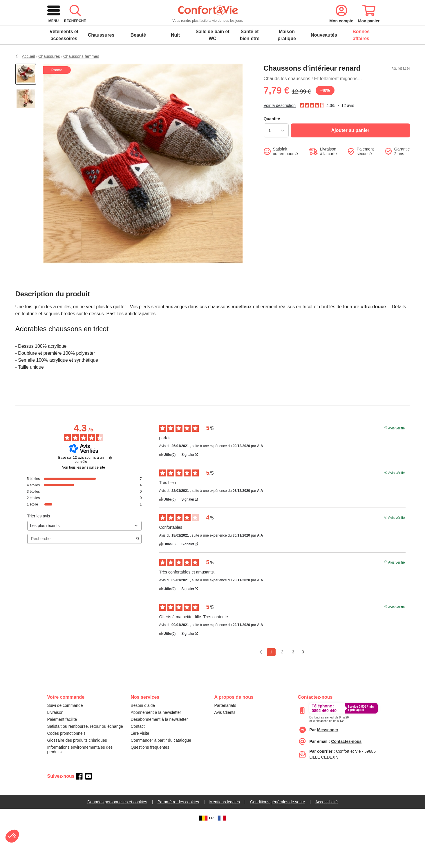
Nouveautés (324, 53)
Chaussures (101, 53)
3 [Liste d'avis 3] (293, 670)
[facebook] (79, 795)
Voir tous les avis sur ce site (83, 486)
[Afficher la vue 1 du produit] (25, 92)
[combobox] (212, 27)
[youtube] (88, 795)
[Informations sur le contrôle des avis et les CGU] (110, 476)
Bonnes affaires (361, 54)
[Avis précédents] (261, 670)
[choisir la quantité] (276, 149)
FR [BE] (206, 837)
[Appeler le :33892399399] (329, 736)
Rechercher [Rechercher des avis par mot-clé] (82, 557)
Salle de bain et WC (212, 54)
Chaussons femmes (81, 75)
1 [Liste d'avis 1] (271, 670)
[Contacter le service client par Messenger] (327, 748)
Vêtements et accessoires (64, 54)
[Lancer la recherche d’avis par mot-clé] (137, 557)
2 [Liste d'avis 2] (282, 670)
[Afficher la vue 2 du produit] (25, 118)
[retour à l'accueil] (87, 27)
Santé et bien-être (250, 54)
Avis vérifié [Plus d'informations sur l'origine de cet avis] (396, 446)
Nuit (175, 53)
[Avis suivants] (303, 671)
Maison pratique (287, 54)
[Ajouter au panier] (350, 149)
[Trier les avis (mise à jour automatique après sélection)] (84, 544)
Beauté (138, 53)
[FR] (222, 837)
